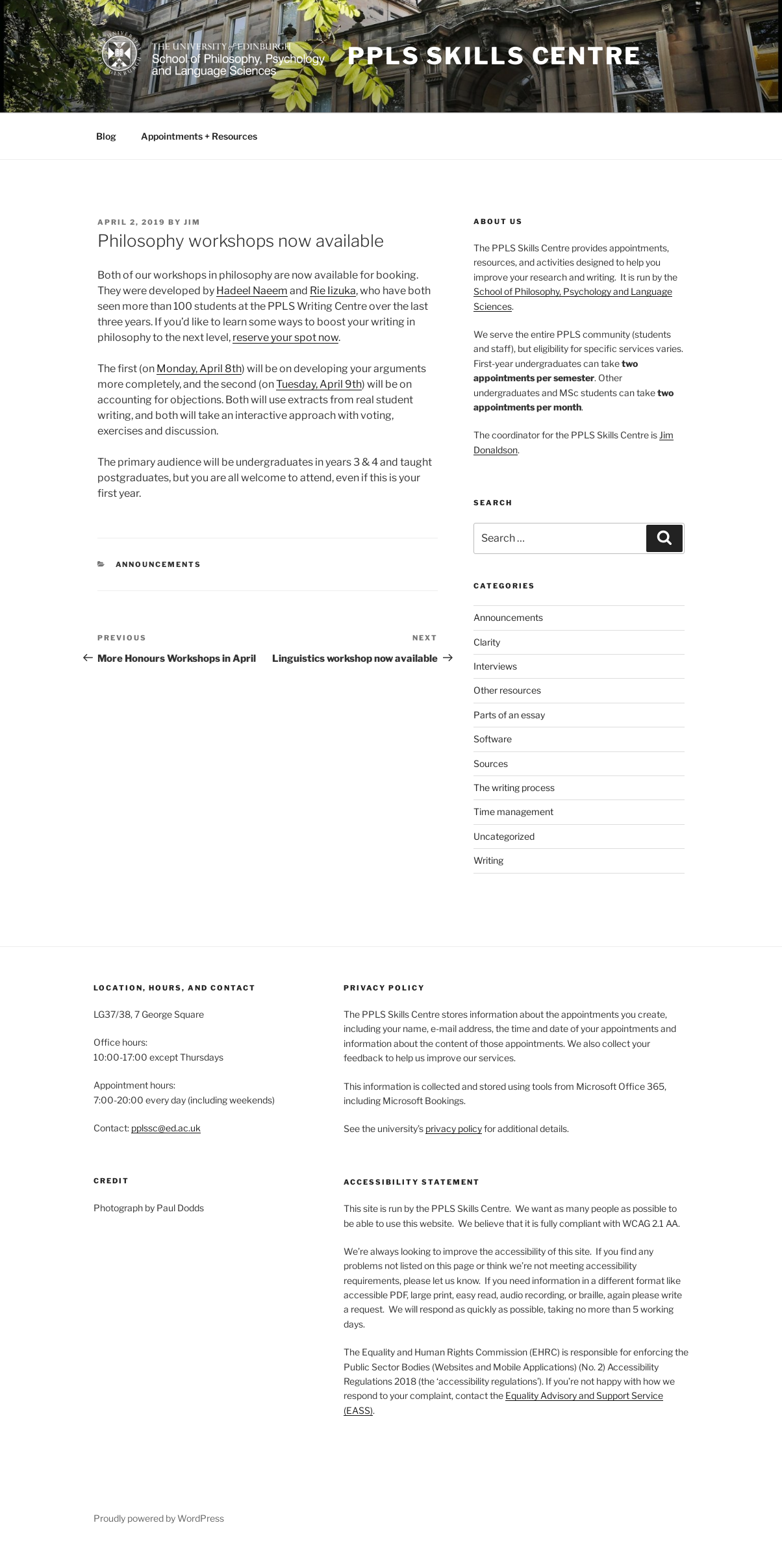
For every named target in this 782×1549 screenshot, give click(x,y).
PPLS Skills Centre (494, 56)
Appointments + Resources (199, 136)
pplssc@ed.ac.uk (166, 1127)
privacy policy (453, 1128)
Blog (106, 136)
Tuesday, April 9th (319, 384)
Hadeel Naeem (252, 290)
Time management (513, 811)
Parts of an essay (509, 714)
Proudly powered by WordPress (159, 1518)
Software (492, 738)
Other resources (507, 690)
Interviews (495, 666)
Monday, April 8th (199, 368)
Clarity (486, 642)
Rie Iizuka (333, 290)
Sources (490, 763)
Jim (192, 222)
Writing (488, 860)
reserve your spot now (285, 337)
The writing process (514, 787)
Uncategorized (504, 836)
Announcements (159, 564)
